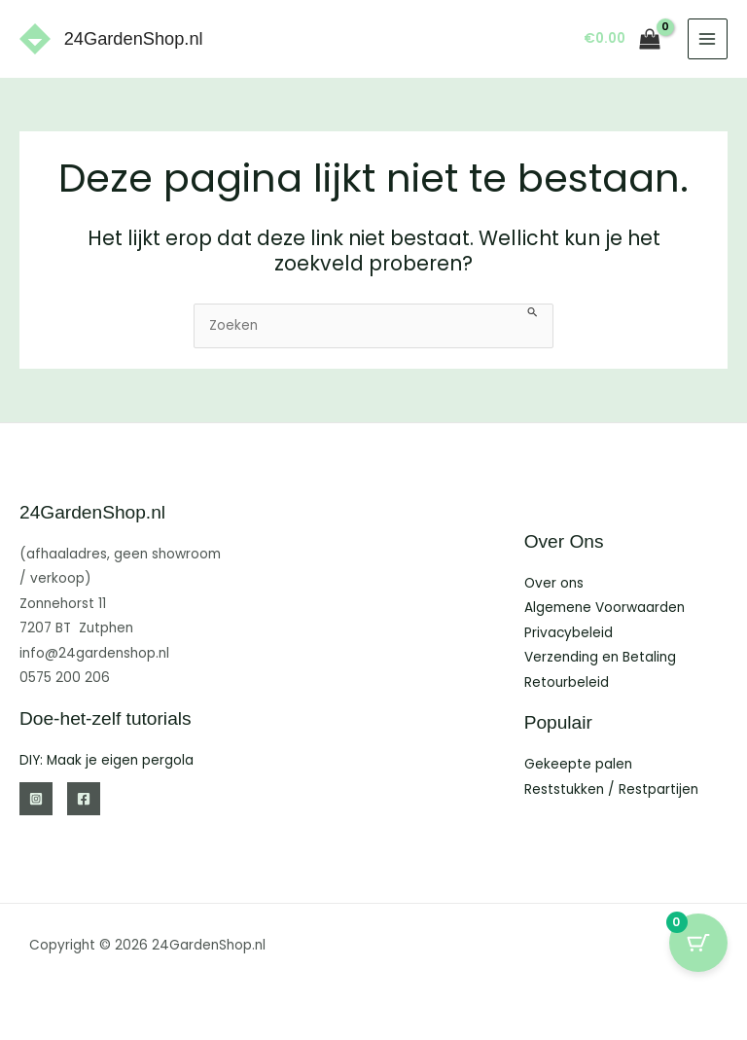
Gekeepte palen (578, 764)
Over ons (554, 583)
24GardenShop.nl (133, 38)
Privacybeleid (568, 633)
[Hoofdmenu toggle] (708, 38)
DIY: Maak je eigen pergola (106, 760)
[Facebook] (83, 798)
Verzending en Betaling (600, 657)
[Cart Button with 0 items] (698, 943)
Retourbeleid (566, 682)
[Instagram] (36, 798)
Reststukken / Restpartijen (611, 789)
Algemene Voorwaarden (604, 607)
